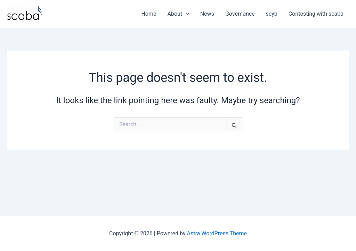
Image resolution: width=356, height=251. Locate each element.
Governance (240, 13)
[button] (185, 14)
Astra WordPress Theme (217, 233)
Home (148, 13)
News (207, 13)
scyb (271, 13)
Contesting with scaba (316, 13)
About (178, 14)
